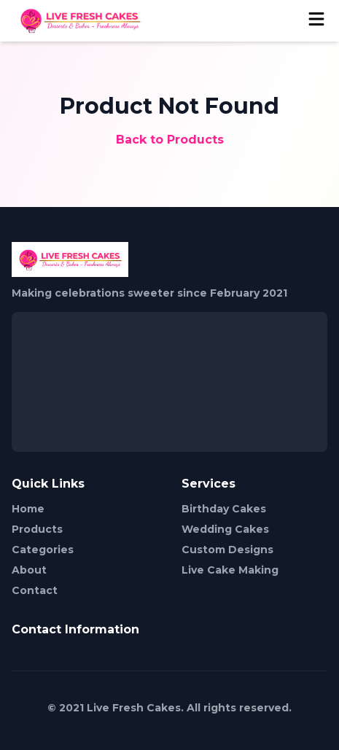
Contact (35, 590)
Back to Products (170, 140)
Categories (43, 549)
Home (28, 508)
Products (37, 529)
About (29, 570)
